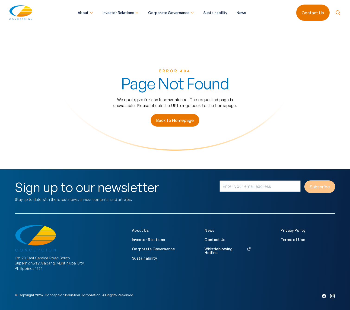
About (85, 12)
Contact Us (313, 12)
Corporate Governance (171, 12)
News (241, 12)
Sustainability (215, 12)
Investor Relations (120, 12)
